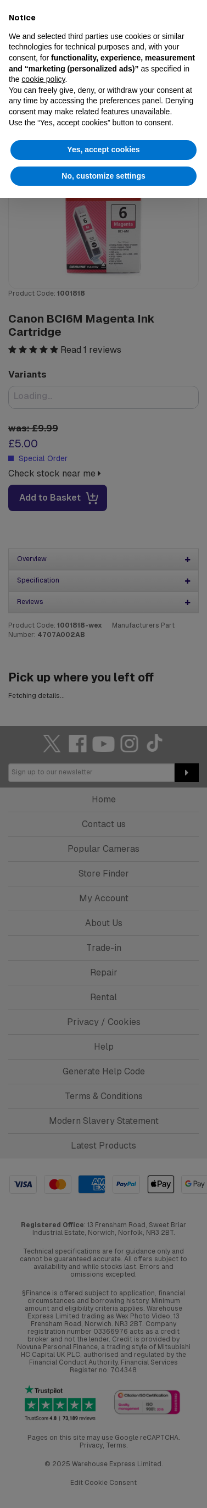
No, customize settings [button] (103, 175)
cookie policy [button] (43, 79)
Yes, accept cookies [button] (103, 149)
